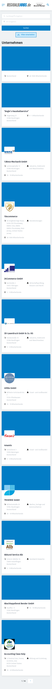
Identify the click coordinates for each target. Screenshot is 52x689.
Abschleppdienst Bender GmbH (19, 603)
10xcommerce (10, 216)
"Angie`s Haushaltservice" (16, 111)
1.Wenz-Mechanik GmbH (15, 161)
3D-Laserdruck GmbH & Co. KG (18, 333)
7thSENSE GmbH (12, 500)
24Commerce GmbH (13, 278)
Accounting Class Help (14, 654)
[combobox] (26, 16)
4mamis (8, 445)
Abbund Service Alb (13, 554)
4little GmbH (10, 388)
